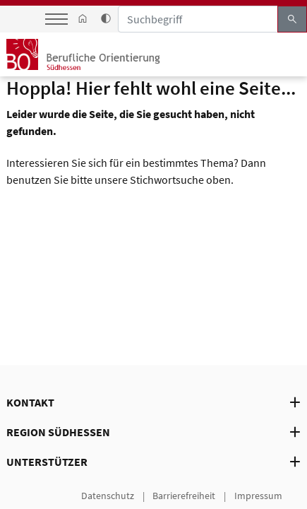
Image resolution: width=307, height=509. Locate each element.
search (292, 19)
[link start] (83, 19)
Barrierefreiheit (183, 494)
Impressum (258, 494)
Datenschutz (107, 494)
